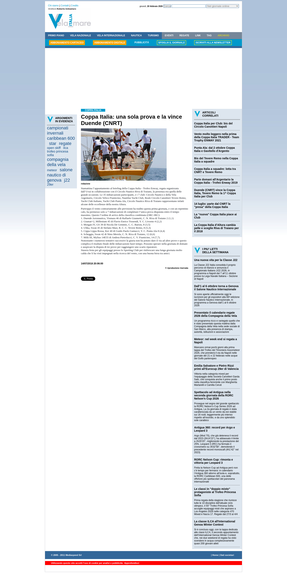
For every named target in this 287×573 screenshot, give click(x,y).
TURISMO (153, 35)
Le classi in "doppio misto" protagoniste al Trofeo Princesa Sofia (215, 492)
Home (215, 555)
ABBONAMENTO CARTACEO (67, 42)
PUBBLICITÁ (141, 42)
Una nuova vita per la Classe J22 (215, 260)
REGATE (184, 35)
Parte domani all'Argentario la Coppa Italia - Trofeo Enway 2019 (216, 181)
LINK (198, 35)
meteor (52, 170)
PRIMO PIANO (56, 35)
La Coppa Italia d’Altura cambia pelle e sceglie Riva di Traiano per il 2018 (216, 228)
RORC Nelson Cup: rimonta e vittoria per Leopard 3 (213, 461)
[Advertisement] (143, 79)
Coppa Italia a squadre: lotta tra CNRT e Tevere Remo (215, 170)
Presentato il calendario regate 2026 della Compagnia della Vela (215, 314)
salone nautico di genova (60, 175)
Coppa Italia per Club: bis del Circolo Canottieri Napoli (213, 125)
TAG (209, 35)
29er (50, 184)
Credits (74, 5)
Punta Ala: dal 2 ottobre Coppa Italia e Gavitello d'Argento (214, 149)
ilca (65, 148)
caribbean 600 (61, 138)
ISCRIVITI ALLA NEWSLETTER (213, 42)
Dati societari (227, 555)
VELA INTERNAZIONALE (111, 35)
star (52, 143)
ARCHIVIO (223, 35)
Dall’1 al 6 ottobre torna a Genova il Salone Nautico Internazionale (216, 288)
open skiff (54, 148)
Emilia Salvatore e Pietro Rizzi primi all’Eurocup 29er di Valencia (216, 367)
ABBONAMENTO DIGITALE (109, 42)
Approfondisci (131, 563)
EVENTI (169, 35)
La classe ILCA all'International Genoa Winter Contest (214, 523)
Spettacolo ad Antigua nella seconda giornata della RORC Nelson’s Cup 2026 (213, 395)
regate (65, 143)
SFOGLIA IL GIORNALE (171, 42)
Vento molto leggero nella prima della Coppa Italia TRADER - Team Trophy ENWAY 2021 (216, 137)
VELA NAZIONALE (80, 35)
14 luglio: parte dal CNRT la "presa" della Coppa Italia (212, 205)
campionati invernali (57, 130)
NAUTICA (136, 35)
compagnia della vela (58, 162)
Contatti (65, 5)
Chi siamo (53, 5)
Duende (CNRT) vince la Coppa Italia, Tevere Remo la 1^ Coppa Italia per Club (215, 193)
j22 (67, 180)
